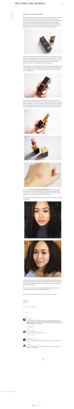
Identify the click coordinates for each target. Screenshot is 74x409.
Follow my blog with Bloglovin (29, 306)
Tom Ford (12, 18)
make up (12, 16)
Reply (28, 328)
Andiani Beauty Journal (31, 338)
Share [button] (11, 12)
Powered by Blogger (37, 405)
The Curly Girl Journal (30, 3)
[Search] (62, 3)
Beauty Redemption (31, 331)
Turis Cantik (29, 344)
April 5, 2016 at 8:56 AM (35, 318)
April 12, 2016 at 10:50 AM (36, 344)
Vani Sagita (29, 318)
